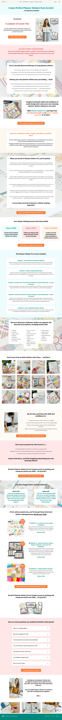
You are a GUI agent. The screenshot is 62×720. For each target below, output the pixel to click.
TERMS (52, 717)
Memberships (25, 1)
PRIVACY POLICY (47, 717)
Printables (36, 1)
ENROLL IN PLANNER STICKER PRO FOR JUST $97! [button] (31, 213)
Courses (19, 1)
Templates (31, 1)
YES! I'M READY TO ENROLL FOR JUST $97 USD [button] (31, 123)
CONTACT (57, 717)
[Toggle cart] (59, 1)
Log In (55, 1)
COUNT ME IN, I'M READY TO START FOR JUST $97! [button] (31, 436)
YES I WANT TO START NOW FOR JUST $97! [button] (31, 477)
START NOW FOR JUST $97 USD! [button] (31, 672)
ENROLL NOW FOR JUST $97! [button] (17, 37)
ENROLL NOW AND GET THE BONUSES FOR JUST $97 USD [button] (31, 588)
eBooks (41, 1)
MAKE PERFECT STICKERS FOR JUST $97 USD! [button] (31, 246)
